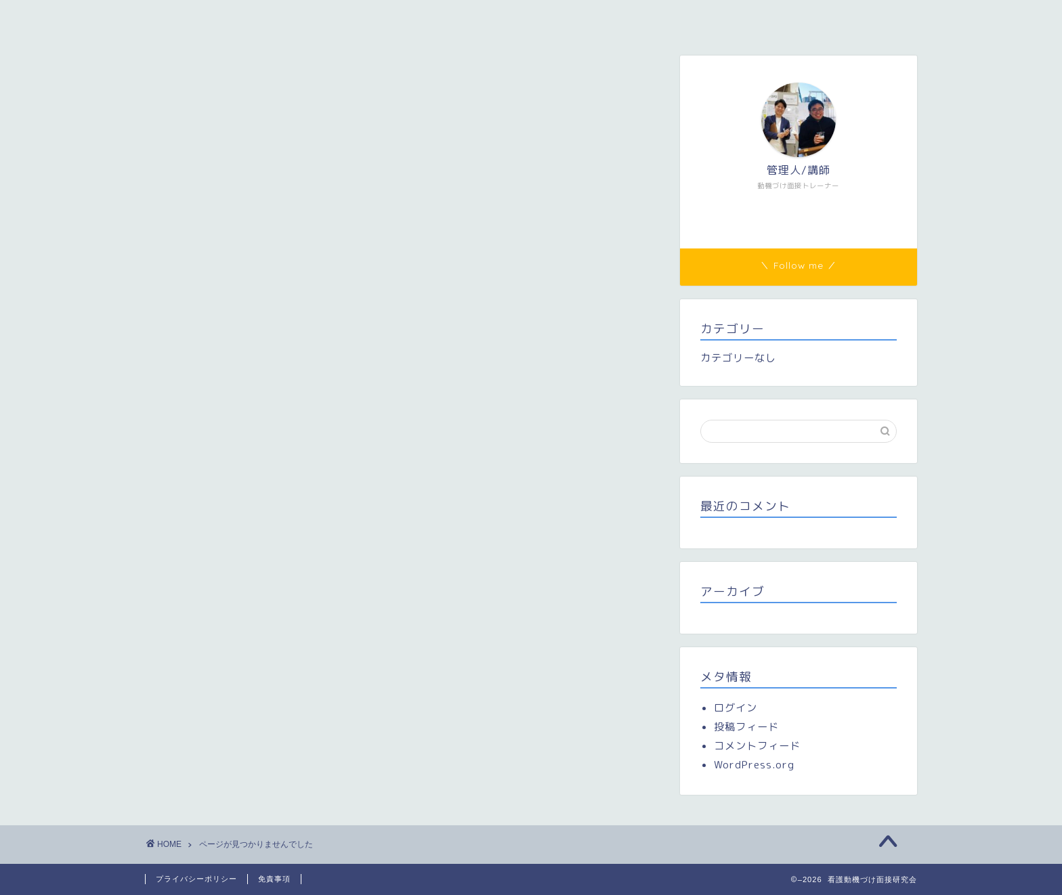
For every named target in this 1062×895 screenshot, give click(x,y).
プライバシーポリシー (196, 879)
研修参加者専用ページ (494, 18)
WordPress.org (754, 765)
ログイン (735, 708)
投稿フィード (746, 727)
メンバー (389, 18)
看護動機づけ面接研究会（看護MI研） (248, 18)
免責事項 (274, 879)
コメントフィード (757, 746)
